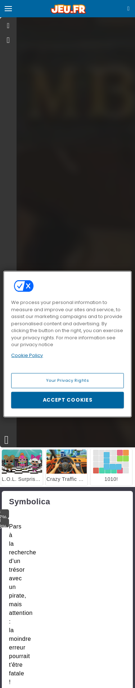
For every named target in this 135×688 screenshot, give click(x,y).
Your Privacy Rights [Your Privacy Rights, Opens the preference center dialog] (67, 380)
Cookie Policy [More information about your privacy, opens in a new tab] (27, 355)
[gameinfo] (8, 40)
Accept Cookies (68, 399)
